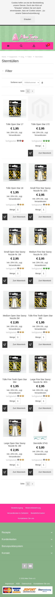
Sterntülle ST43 (40, 443)
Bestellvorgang (17, 508)
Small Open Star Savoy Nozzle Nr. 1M (14, 253)
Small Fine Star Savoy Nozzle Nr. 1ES (40, 189)
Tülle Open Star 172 (40, 124)
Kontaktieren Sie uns (26, 518)
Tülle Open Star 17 (14, 124)
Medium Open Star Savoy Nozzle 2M (14, 316)
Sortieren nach (16, 82)
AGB (18, 584)
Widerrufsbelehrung (33, 508)
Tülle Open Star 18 (14, 188)
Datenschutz (27, 584)
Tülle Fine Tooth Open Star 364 (14, 380)
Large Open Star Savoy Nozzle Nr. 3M (14, 444)
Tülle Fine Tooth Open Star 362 (40, 316)
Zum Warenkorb (39, 153)
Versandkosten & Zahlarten (17, 513)
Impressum (9, 584)
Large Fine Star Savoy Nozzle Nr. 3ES (40, 380)
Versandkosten (14, 135)
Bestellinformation (38, 513)
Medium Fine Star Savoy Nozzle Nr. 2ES (40, 253)
